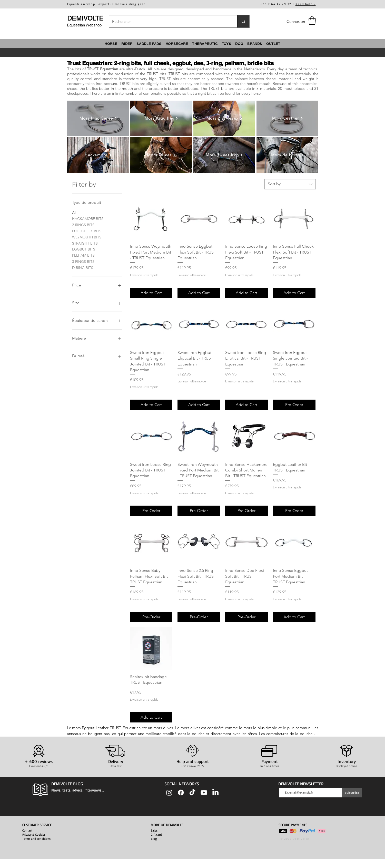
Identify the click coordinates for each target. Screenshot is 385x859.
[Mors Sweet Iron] (224, 155)
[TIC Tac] (192, 792)
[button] (312, 20)
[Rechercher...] (169, 21)
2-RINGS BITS (83, 224)
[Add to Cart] (151, 293)
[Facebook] (181, 792)
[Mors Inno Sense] (98, 118)
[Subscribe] (352, 792)
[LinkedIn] (215, 792)
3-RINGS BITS (83, 261)
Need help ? (305, 4)
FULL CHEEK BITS (86, 230)
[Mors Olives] (161, 155)
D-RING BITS (82, 267)
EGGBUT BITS (83, 249)
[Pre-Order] (294, 405)
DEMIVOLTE (85, 18)
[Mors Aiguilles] (161, 118)
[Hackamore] (98, 155)
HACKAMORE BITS (87, 218)
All (74, 212)
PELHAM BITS (83, 255)
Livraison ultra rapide (144, 275)
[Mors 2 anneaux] (224, 118)
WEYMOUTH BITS (86, 236)
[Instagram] (169, 792)
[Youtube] (204, 792)
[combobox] (290, 184)
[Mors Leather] (288, 118)
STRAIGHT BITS (85, 243)
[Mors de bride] (288, 155)
